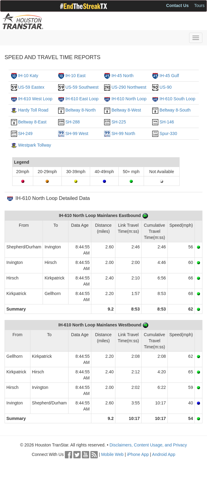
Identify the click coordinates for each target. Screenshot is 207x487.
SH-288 (72, 121)
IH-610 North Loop (128, 98)
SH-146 (167, 121)
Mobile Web (112, 454)
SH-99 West (76, 133)
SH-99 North (123, 133)
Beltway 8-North (80, 110)
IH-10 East (75, 75)
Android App (163, 454)
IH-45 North (122, 75)
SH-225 (118, 121)
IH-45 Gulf (169, 75)
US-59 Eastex (31, 87)
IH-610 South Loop (177, 98)
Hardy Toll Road (33, 110)
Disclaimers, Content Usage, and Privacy (148, 445)
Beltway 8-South (175, 110)
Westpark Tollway (34, 145)
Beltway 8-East (32, 121)
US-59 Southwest (82, 87)
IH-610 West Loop (35, 98)
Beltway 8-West (126, 110)
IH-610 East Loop (82, 98)
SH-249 (25, 133)
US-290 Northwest (128, 87)
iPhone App (138, 454)
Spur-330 (168, 133)
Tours (199, 5)
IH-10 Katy (28, 75)
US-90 (166, 87)
